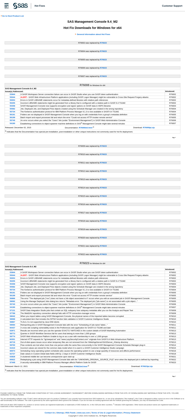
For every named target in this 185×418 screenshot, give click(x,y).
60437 (12, 328)
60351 (12, 339)
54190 (12, 123)
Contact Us (50, 413)
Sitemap (60, 413)
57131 (12, 310)
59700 (12, 345)
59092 (12, 301)
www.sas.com (83, 413)
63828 (12, 357)
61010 (12, 348)
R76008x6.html (85, 128)
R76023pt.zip (147, 366)
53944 (12, 94)
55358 (12, 106)
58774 (12, 336)
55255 (12, 103)
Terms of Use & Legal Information (106, 413)
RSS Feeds (70, 413)
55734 (12, 112)
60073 (12, 351)
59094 (12, 325)
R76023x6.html (80, 367)
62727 (12, 354)
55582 (12, 109)
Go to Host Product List (12, 16)
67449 (12, 362)
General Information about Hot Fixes (93, 34)
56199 (12, 117)
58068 (12, 319)
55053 (12, 100)
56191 (12, 114)
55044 (12, 97)
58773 (12, 333)
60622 (12, 359)
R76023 (103, 43)
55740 (12, 120)
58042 (12, 316)
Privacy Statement (132, 413)
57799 (12, 313)
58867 (12, 322)
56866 (12, 298)
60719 (12, 342)
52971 (12, 331)
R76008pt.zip (149, 127)
